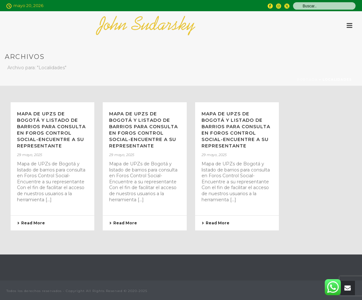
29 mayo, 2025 (29, 155)
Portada (307, 80)
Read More (31, 223)
